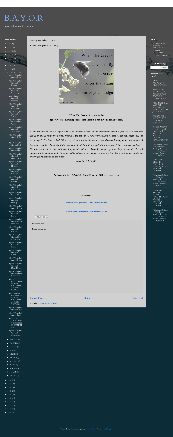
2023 (10, 54)
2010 (10, 409)
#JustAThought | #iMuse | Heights (15, 164)
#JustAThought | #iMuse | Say (15, 193)
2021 (10, 62)
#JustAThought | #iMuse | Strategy (15, 200)
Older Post (137, 298)
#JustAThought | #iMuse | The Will (15, 137)
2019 (10, 69)
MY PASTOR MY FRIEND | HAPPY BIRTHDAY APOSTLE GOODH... (15, 298)
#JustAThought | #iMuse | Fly (15, 149)
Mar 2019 (13, 368)
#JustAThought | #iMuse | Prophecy (15, 213)
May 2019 (14, 361)
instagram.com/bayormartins (76, 203)
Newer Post (36, 298)
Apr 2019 (13, 365)
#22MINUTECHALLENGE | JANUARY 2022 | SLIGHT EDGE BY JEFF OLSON (160, 107)
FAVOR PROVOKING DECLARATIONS (160, 83)
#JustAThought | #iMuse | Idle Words (15, 121)
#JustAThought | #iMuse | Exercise (15, 229)
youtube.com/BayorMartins (97, 211)
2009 (10, 412)
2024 (10, 51)
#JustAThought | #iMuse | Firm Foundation (15, 273)
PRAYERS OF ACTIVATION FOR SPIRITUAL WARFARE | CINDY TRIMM (159, 93)
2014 (10, 394)
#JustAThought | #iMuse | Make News (15, 266)
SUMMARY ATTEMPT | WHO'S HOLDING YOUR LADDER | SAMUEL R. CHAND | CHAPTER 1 (160, 198)
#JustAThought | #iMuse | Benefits (15, 179)
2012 (10, 402)
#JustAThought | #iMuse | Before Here (15, 187)
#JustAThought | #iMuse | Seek (15, 207)
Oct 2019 (13, 343)
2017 (10, 383)
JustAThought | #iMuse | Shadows (14, 98)
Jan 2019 (13, 375)
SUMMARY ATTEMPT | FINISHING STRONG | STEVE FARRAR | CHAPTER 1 (160, 165)
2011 (10, 405)
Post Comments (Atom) (48, 303)
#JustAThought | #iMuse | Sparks (15, 244)
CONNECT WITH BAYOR (159, 51)
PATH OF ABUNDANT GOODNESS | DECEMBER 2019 (15, 323)
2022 (10, 58)
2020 (10, 65)
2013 (10, 398)
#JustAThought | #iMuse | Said (15, 76)
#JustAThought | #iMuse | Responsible (15, 106)
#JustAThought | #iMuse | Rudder (15, 83)
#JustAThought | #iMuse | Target (15, 114)
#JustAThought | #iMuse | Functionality (15, 156)
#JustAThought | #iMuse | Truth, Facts (15, 129)
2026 (10, 44)
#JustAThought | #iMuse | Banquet (15, 171)
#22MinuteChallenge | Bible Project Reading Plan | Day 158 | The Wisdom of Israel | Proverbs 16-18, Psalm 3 (160, 180)
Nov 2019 (14, 339)
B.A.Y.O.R (23, 18)
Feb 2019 (13, 372)
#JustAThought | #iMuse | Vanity (15, 252)
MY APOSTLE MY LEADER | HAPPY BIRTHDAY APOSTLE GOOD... (15, 284)
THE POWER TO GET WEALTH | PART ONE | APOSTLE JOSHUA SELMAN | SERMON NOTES (160, 133)
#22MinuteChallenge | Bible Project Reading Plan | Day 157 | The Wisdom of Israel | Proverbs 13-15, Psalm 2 (160, 215)
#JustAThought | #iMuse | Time (15, 259)
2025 (10, 47)
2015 (10, 391)
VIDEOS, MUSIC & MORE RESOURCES (160, 45)
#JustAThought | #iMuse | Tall (15, 144)
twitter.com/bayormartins (98, 203)
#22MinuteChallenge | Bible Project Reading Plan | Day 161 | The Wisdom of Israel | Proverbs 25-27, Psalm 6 (160, 150)
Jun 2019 (13, 357)
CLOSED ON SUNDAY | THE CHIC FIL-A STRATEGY (159, 119)
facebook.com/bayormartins (76, 211)
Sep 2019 (13, 347)
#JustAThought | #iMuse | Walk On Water (15, 221)
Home (87, 298)
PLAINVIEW (90, 429)
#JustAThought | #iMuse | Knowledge (15, 90)
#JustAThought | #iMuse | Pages (15, 314)
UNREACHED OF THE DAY (160, 57)
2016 (10, 387)
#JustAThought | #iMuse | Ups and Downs (15, 237)
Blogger (109, 429)
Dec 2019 (14, 72)
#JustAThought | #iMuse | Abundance (15, 332)
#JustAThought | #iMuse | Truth (15, 308)
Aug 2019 (13, 350)
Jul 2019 (13, 354)
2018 (10, 380)
